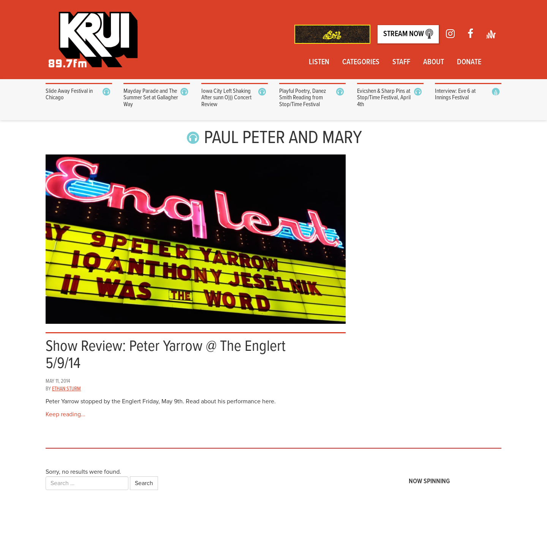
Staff (401, 62)
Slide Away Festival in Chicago (69, 94)
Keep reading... (65, 414)
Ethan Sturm (66, 388)
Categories (360, 62)
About (433, 62)
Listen (319, 62)
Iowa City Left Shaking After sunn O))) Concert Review (226, 97)
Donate (469, 62)
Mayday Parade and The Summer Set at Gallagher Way (150, 97)
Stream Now (408, 34)
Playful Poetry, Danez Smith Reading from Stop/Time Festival (302, 97)
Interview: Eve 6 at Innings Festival (455, 94)
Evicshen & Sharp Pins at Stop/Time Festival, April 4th (384, 97)
